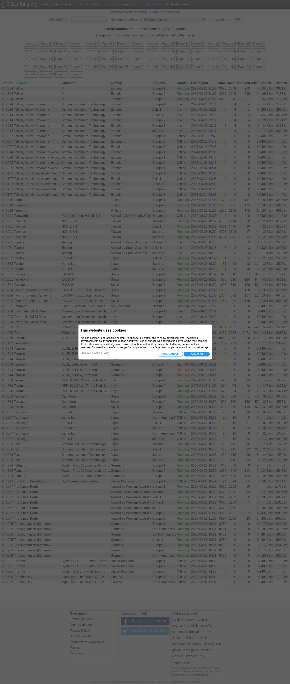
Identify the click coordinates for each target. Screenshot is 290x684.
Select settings (170, 353)
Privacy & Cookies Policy (95, 352)
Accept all (196, 353)
